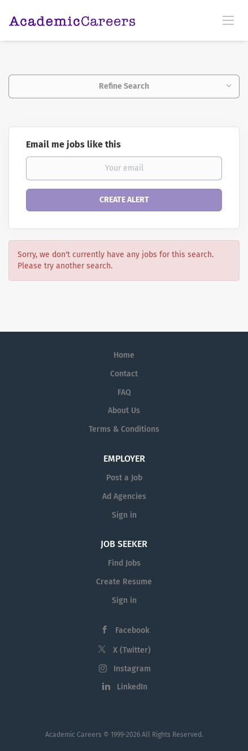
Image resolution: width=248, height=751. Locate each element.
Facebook (132, 630)
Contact (124, 374)
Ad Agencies (124, 496)
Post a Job (124, 478)
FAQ (124, 392)
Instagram (132, 669)
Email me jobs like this (73, 144)
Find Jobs (124, 563)
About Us (124, 410)
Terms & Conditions (124, 429)
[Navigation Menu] (228, 19)
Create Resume (124, 582)
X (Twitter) (132, 650)
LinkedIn (132, 687)
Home (124, 355)
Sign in (124, 515)
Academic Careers (73, 735)
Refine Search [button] (124, 86)
